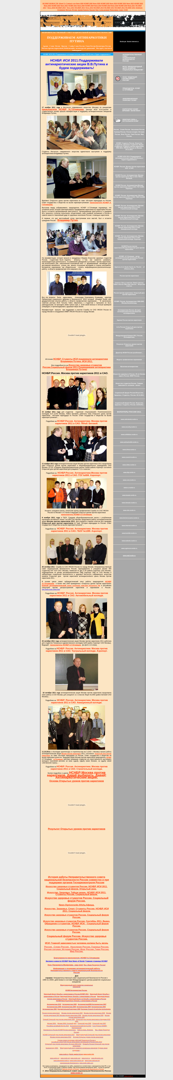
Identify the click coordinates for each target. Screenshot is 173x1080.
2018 (114, 5)
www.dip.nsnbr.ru (129, 472)
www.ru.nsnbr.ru (129, 487)
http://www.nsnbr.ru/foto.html (51, 589)
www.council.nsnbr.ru (129, 457)
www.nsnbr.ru (128, 1076)
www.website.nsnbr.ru (129, 541)
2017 (131, 5)
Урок (97, 10)
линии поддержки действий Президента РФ (71, 585)
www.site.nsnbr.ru (129, 510)
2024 (115, 3)
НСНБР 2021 (72, 5)
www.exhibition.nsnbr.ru (129, 434)
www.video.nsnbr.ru (129, 465)
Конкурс (86, 10)
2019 (98, 5)
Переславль (114, 10)
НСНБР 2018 (123, 5)
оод (74, 3)
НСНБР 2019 (106, 5)
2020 (81, 5)
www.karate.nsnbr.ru (129, 495)
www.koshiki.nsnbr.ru (129, 533)
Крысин (92, 10)
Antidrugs (139, 8)
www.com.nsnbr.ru (129, 480)
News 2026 (79, 3)
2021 (64, 5)
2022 (47, 5)
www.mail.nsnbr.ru (129, 555)
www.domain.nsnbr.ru (129, 502)
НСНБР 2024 (121, 3)
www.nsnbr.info (88, 1054)
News (111, 3)
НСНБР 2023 (138, 3)
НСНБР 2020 (89, 5)
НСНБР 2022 (56, 5)
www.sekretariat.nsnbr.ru (129, 419)
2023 (130, 3)
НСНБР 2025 (105, 3)
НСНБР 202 (88, 3)
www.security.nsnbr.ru (129, 427)
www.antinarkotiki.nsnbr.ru (129, 442)
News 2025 (96, 3)
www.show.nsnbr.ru (129, 449)
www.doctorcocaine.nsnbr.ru (129, 518)
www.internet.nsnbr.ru (129, 525)
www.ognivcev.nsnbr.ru (129, 548)
